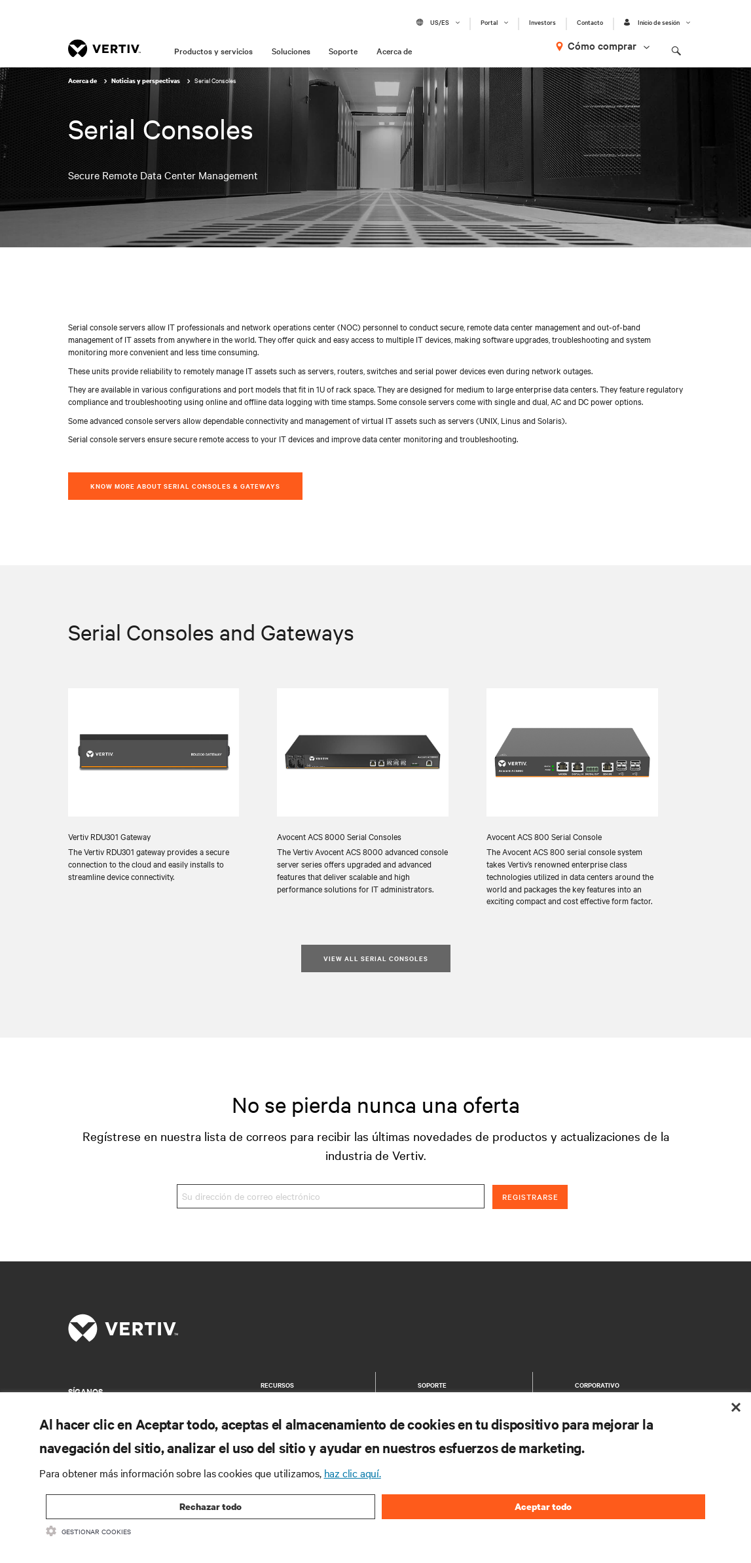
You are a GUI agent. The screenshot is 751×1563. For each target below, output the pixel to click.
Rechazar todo (210, 1506)
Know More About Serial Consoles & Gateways (185, 486)
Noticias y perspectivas (146, 81)
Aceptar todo (543, 1506)
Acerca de (394, 50)
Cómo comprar (602, 45)
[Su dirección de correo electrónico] (331, 1196)
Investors (542, 22)
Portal (489, 22)
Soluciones (291, 50)
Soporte (343, 50)
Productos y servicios (213, 50)
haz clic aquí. (352, 1473)
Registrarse (530, 1196)
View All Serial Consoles (375, 958)
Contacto (590, 22)
